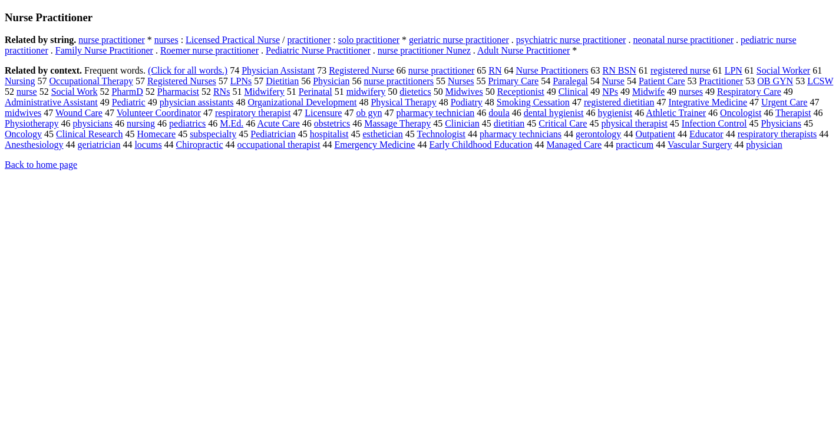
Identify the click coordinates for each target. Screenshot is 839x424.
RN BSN (619, 70)
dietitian (509, 123)
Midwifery (264, 92)
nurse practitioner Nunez (424, 50)
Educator (706, 134)
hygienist (615, 113)
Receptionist (520, 92)
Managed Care (574, 145)
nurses (166, 40)
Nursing (20, 81)
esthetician (382, 134)
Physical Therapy (403, 102)
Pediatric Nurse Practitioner (318, 50)
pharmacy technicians (520, 134)
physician (764, 145)
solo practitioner (368, 40)
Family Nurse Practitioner (104, 50)
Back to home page (41, 165)
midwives (23, 113)
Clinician (462, 123)
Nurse (613, 81)
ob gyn (369, 113)
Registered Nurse (361, 70)
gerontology (598, 134)
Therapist (793, 113)
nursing (141, 123)
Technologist (441, 134)
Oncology (23, 134)
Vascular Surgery (700, 145)
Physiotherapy (32, 123)
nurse (26, 92)
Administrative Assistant (51, 102)
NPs (610, 92)
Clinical (574, 92)
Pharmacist (178, 92)
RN (494, 70)
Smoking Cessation (533, 102)
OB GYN (775, 81)
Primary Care (513, 81)
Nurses (461, 81)
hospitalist (329, 134)
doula (499, 113)
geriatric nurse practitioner (459, 40)
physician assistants (197, 102)
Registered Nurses (181, 81)
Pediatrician (272, 134)
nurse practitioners (399, 81)
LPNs (241, 81)
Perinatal (315, 92)
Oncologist (740, 113)
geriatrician (99, 145)
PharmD (127, 92)
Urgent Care (784, 102)
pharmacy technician (435, 113)
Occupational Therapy (91, 81)
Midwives (464, 92)
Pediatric (129, 102)
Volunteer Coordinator (159, 113)
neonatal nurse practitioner (683, 40)
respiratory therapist (252, 113)
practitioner (309, 40)
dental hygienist (554, 113)
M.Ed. (231, 123)
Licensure (323, 113)
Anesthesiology (34, 145)
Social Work (74, 92)
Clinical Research (89, 134)
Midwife (648, 92)
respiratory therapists (777, 134)
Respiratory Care (749, 92)
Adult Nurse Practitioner (523, 50)
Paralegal (570, 81)
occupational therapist (279, 145)
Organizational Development (301, 102)
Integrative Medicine (707, 102)
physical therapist (634, 123)
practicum (634, 145)
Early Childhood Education (480, 145)
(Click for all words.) (187, 70)
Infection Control (714, 123)
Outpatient (655, 134)
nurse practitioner (111, 40)
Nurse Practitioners (552, 70)
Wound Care (79, 113)
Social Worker (783, 70)
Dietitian (282, 81)
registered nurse (680, 70)
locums (147, 145)
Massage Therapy (397, 123)
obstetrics (332, 123)
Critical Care (563, 123)
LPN (733, 70)
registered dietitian (619, 102)
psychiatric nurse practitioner (571, 40)
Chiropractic (199, 145)
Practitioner (721, 81)
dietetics (415, 92)
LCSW (820, 81)
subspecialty (213, 134)
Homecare (156, 134)
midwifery (366, 92)
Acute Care (278, 123)
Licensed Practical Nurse (233, 40)
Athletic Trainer (676, 113)
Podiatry (467, 102)
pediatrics (187, 123)
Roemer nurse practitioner (209, 50)
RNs (221, 92)
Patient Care (662, 81)
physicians (93, 123)
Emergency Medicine (374, 145)
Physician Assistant (278, 70)
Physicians (781, 123)
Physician (331, 81)
